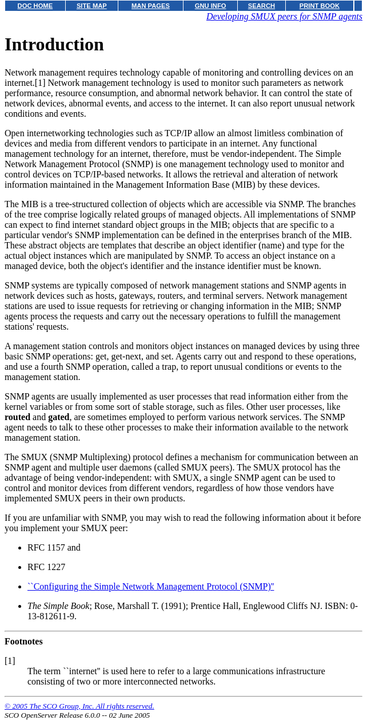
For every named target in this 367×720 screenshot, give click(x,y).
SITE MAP (92, 5)
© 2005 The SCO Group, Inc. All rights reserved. (79, 706)
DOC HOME (35, 5)
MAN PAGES (150, 5)
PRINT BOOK (320, 5)
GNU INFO (210, 5)
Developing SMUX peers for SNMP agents (284, 16)
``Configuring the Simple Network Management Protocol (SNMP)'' (150, 586)
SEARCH (261, 5)
